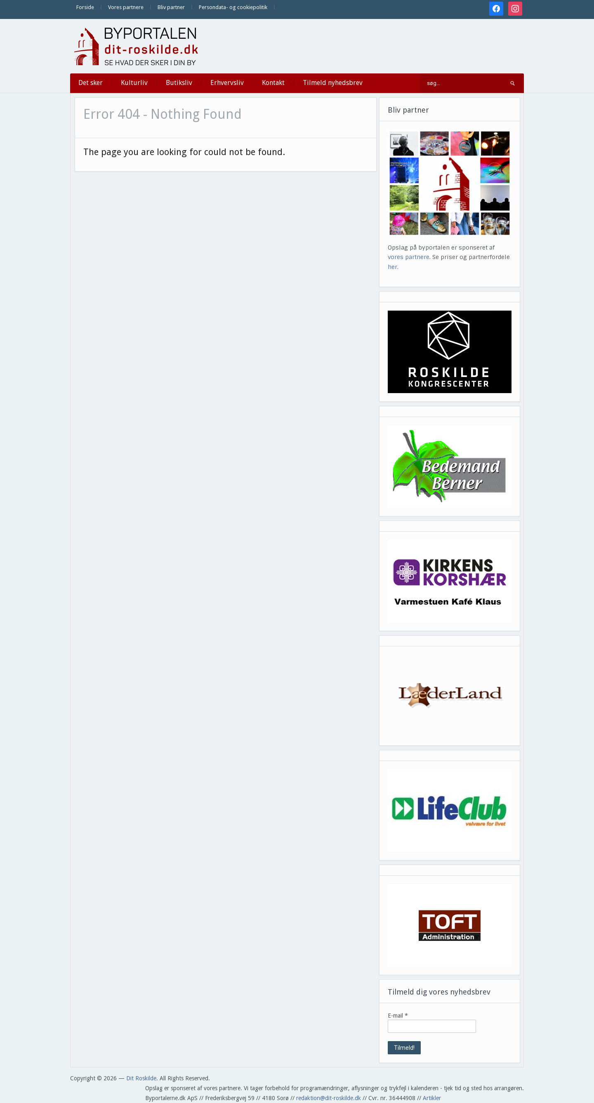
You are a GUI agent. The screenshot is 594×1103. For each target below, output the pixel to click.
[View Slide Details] (450, 352)
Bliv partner (171, 7)
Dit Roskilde (141, 1078)
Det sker (90, 83)
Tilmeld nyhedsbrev (333, 83)
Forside (85, 7)
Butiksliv (179, 83)
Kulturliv (134, 83)
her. (393, 267)
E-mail (398, 1015)
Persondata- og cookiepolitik (233, 7)
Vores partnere (126, 7)
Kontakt (273, 83)
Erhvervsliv (227, 83)
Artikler (432, 1098)
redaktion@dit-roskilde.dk (328, 1098)
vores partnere (408, 257)
